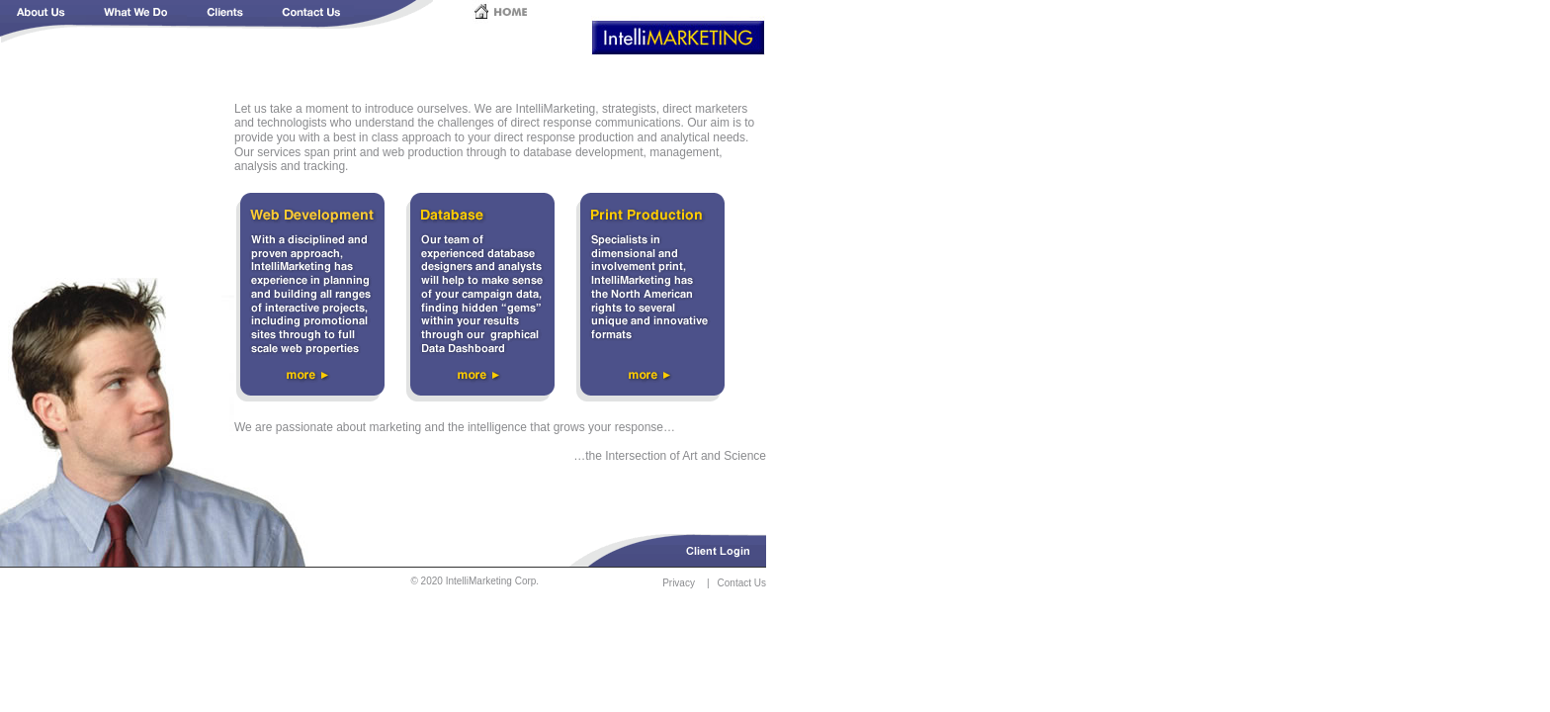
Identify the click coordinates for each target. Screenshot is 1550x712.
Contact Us (742, 583)
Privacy (678, 583)
